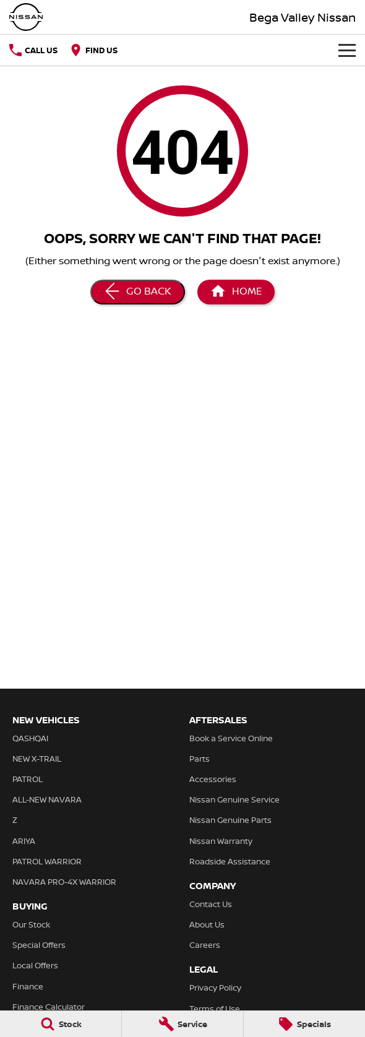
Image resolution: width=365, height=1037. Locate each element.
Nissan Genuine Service (234, 799)
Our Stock (31, 924)
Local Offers (35, 965)
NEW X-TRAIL (36, 758)
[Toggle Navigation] (347, 50)
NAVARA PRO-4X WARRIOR (64, 881)
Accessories (212, 779)
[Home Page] (26, 17)
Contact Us (210, 904)
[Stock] (60, 1024)
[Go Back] (137, 292)
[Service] (182, 1024)
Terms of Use (214, 1008)
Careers (204, 944)
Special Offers (39, 944)
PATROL (27, 779)
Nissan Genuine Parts (230, 819)
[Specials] (304, 1024)
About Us (207, 924)
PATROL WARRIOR (47, 861)
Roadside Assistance (229, 861)
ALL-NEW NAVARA (47, 799)
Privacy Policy (215, 987)
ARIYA (23, 840)
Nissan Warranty (220, 840)
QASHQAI (30, 738)
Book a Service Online (231, 738)
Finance (27, 986)
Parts (199, 758)
